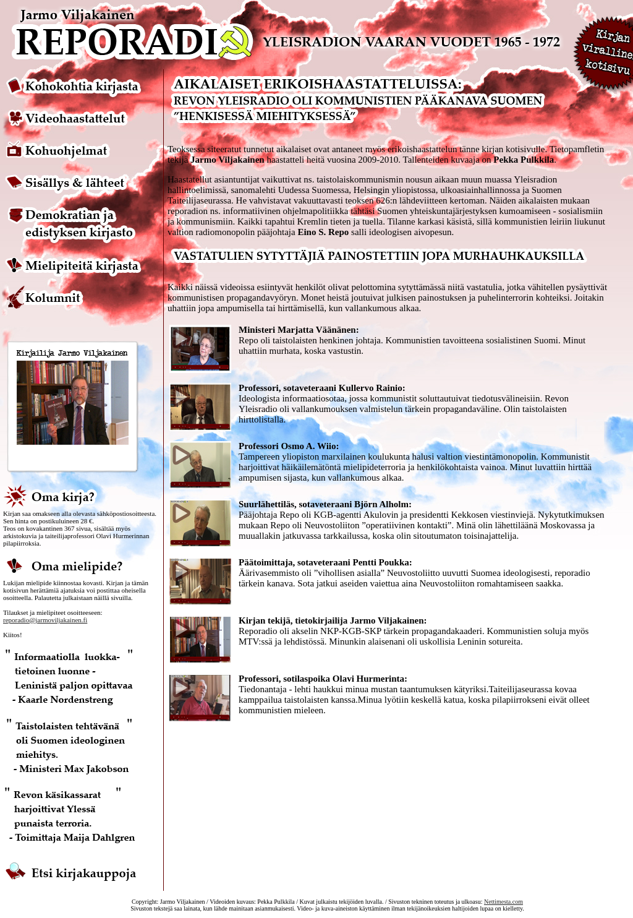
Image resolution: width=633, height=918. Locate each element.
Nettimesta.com (503, 901)
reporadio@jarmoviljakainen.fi (45, 620)
